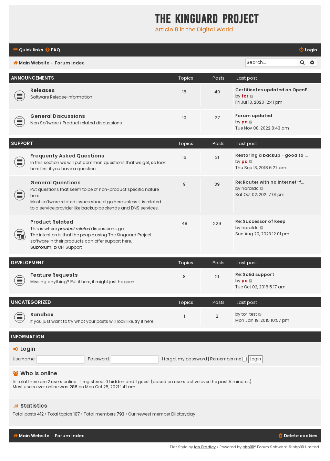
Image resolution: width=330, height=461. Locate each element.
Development (27, 262)
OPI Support (67, 247)
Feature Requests (54, 275)
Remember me (228, 359)
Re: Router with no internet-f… (269, 182)
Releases (42, 90)
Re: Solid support (254, 274)
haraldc (250, 188)
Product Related (51, 221)
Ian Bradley (205, 447)
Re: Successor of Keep (260, 221)
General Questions (55, 182)
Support (22, 143)
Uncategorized (31, 302)
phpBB (248, 447)
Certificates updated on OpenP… (273, 90)
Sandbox (41, 314)
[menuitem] (52, 50)
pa (244, 122)
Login (27, 348)
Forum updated (253, 116)
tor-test (249, 314)
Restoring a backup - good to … (271, 155)
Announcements (32, 78)
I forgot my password (184, 359)
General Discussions (57, 116)
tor (245, 96)
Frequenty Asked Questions (67, 155)
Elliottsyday (183, 414)
